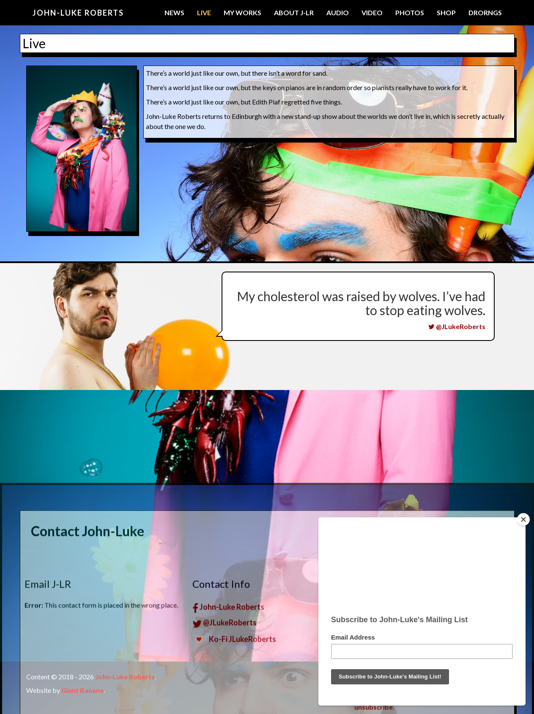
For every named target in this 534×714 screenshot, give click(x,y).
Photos (409, 12)
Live (204, 12)
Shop (446, 12)
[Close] (523, 519)
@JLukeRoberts (456, 326)
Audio (337, 12)
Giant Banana (82, 690)
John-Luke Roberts (78, 12)
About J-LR (294, 12)
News (174, 12)
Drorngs (485, 12)
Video (372, 12)
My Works (242, 12)
